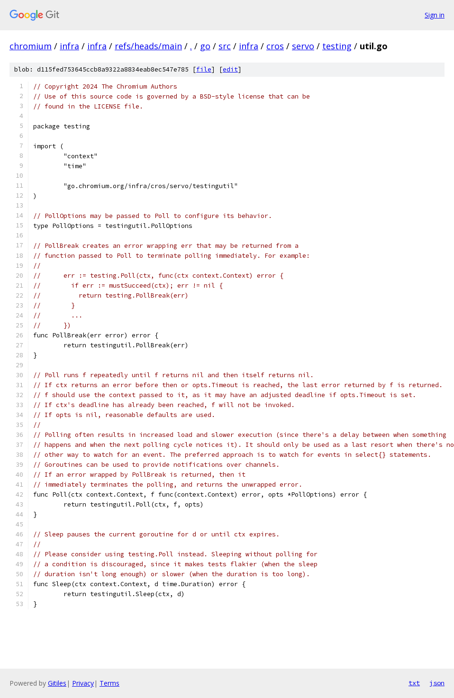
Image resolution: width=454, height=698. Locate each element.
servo (303, 46)
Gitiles (57, 683)
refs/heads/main (148, 46)
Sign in (435, 14)
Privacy (83, 683)
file (203, 69)
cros (275, 46)
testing (337, 46)
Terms (109, 683)
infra (69, 46)
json (437, 683)
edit (230, 69)
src (224, 46)
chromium (30, 46)
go (205, 46)
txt (414, 683)
